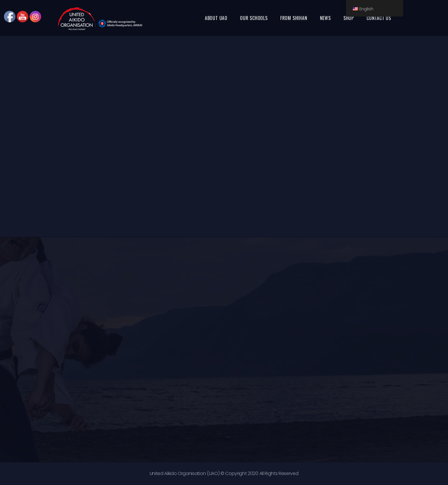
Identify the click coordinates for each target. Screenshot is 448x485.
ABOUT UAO (216, 18)
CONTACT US (379, 18)
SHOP (348, 18)
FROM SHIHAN (293, 18)
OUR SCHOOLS (254, 18)
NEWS (325, 18)
